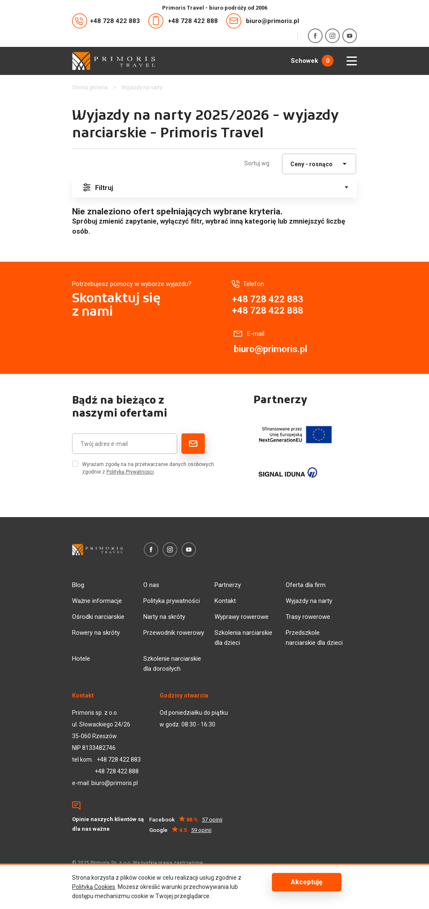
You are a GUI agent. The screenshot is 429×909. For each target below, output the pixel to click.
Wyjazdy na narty (309, 601)
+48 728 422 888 (183, 20)
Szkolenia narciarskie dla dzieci (243, 637)
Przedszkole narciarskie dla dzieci (314, 637)
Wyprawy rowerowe (241, 617)
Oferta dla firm (306, 585)
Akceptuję (307, 882)
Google (180, 830)
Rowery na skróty (96, 632)
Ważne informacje (97, 601)
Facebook (185, 819)
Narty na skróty (164, 617)
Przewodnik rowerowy (173, 632)
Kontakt (225, 601)
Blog (78, 585)
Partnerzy (227, 585)
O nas (151, 585)
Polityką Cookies (93, 886)
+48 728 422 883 (106, 20)
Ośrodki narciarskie (98, 617)
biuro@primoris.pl (262, 20)
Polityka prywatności (171, 601)
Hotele (81, 658)
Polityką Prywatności (130, 472)
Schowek (312, 61)
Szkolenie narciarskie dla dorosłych (172, 663)
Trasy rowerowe (308, 617)
